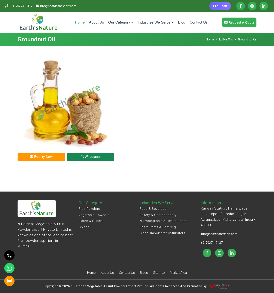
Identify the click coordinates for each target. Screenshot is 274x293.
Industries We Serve (156, 22)
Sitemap (159, 273)
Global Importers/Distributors (162, 233)
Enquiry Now (41, 157)
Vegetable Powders (94, 215)
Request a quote (239, 22)
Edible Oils (226, 39)
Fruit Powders (89, 209)
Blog (181, 22)
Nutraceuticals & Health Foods (163, 221)
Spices (84, 227)
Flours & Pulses (91, 221)
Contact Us (199, 22)
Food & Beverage (153, 209)
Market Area (178, 273)
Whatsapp (90, 157)
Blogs (144, 273)
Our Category (121, 22)
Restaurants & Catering (158, 227)
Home (81, 19)
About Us (96, 22)
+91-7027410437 (20, 6)
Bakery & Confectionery (158, 215)
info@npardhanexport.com (58, 6)
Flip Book (220, 6)
